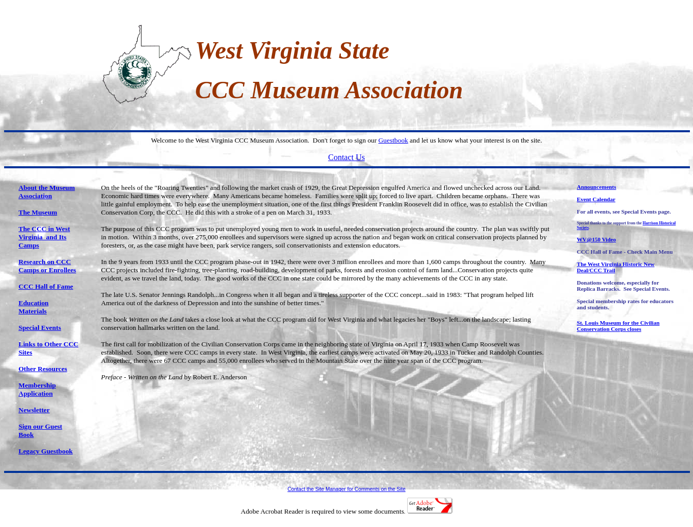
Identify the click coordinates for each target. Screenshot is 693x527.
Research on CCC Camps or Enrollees (47, 266)
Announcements (596, 187)
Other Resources (43, 369)
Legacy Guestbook (46, 451)
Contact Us (346, 157)
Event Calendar (596, 199)
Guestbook (393, 140)
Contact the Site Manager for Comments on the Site (346, 489)
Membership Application (37, 389)
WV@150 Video (596, 239)
